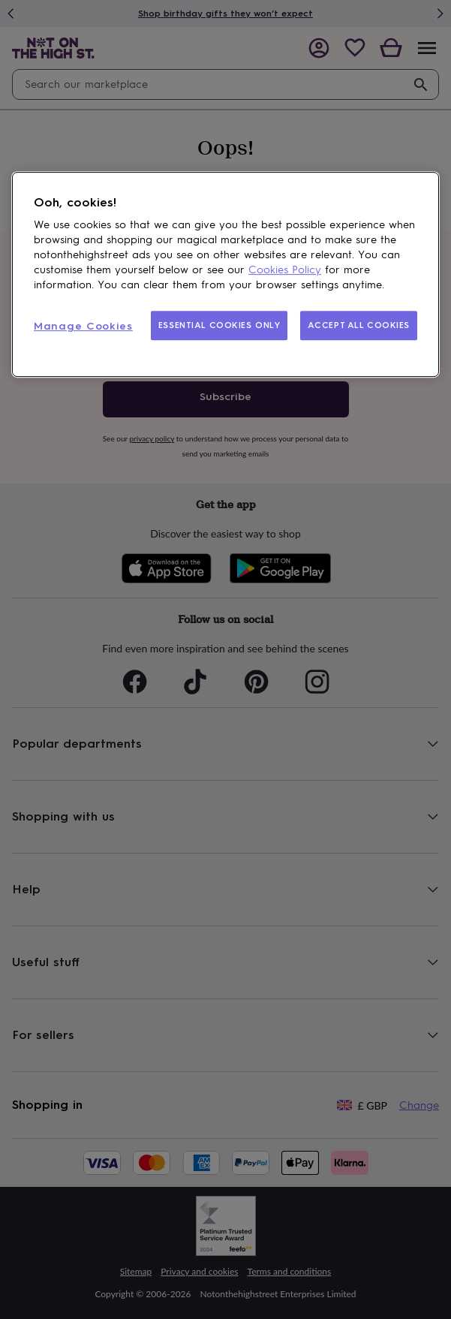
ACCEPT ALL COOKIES (359, 325)
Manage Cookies (83, 326)
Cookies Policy (284, 270)
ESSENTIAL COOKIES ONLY (219, 325)
